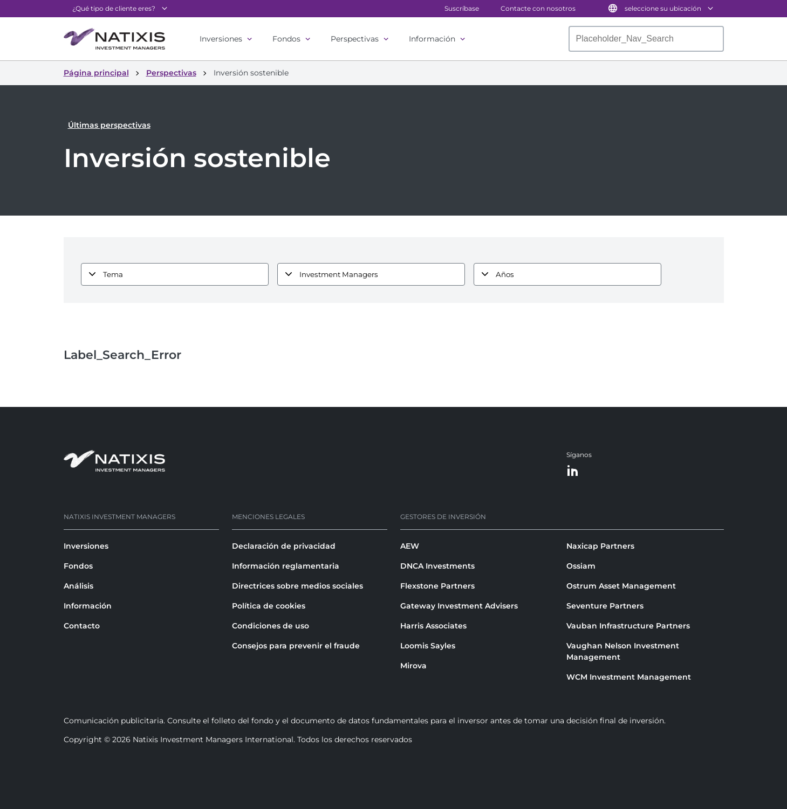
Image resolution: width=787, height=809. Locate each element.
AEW (409, 546)
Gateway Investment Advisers (459, 606)
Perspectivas (355, 39)
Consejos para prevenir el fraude (296, 646)
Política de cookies (268, 606)
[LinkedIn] (572, 471)
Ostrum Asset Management (621, 586)
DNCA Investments (437, 566)
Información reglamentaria (285, 566)
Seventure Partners (605, 606)
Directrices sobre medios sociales (297, 586)
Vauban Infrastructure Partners (628, 626)
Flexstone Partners (437, 586)
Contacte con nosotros (538, 8)
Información (432, 39)
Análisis (78, 586)
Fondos (286, 39)
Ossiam (581, 566)
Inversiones (221, 39)
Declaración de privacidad (284, 546)
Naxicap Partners (600, 546)
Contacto (82, 626)
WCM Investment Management (628, 677)
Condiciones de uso (270, 626)
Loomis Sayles (427, 646)
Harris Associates (433, 626)
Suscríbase (461, 8)
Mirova (413, 665)
